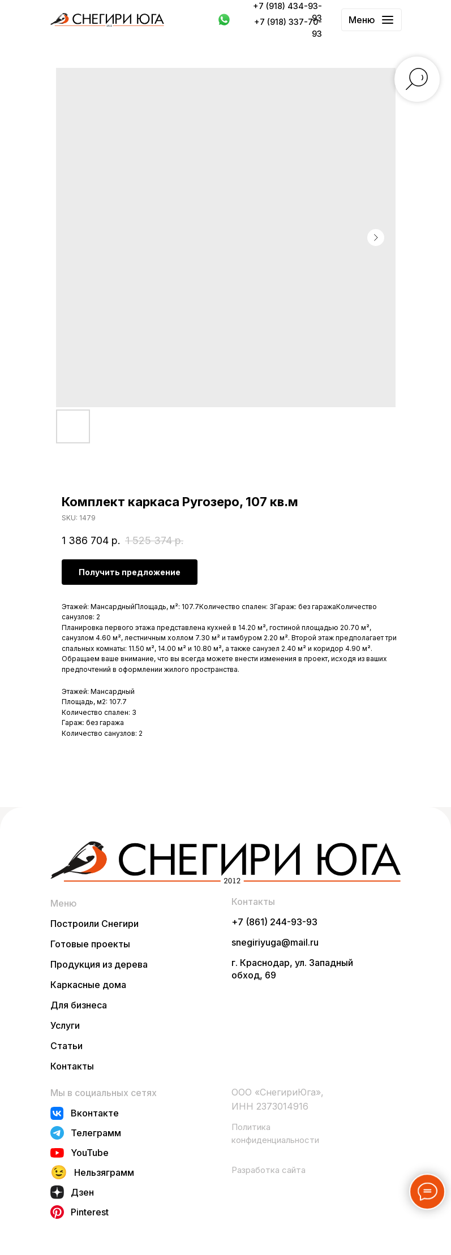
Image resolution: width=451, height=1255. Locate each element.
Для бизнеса (78, 1005)
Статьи (66, 1045)
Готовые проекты (90, 944)
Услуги (65, 1025)
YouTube (90, 1152)
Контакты (72, 1066)
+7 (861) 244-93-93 (274, 922)
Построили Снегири (94, 923)
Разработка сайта (268, 1170)
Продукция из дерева (99, 964)
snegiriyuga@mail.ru (275, 942)
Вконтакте (95, 1113)
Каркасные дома (88, 984)
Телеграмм (96, 1132)
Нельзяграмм (104, 1172)
